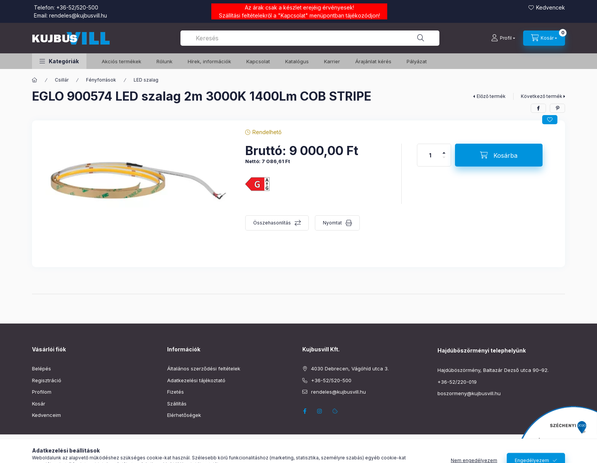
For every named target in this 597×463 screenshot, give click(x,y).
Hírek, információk (209, 61)
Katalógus (297, 61)
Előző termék (491, 96)
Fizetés (175, 392)
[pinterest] (557, 108)
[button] (59, 61)
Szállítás (177, 404)
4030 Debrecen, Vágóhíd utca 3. (350, 368)
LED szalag (146, 80)
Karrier (332, 61)
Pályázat (417, 61)
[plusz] (444, 149)
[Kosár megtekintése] (544, 38)
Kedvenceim (46, 415)
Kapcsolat (293, 15)
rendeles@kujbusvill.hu (78, 15)
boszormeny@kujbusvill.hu (469, 393)
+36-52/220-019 (457, 382)
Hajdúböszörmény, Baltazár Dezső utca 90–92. (493, 370)
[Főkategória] (34, 80)
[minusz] (444, 160)
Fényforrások (101, 80)
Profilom (41, 392)
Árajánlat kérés (373, 61)
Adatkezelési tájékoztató (196, 380)
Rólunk (164, 61)
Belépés (41, 368)
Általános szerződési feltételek (203, 368)
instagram (319, 411)
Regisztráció (46, 380)
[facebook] (538, 108)
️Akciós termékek (121, 61)
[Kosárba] (499, 155)
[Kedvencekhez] (549, 119)
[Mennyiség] (430, 155)
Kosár (38, 404)
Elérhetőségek (184, 415)
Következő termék (541, 96)
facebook (304, 411)
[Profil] (503, 38)
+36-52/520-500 (77, 7)
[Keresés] (421, 38)
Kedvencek (550, 7)
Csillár (62, 80)
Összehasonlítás (272, 223)
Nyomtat (332, 223)
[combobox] (309, 38)
